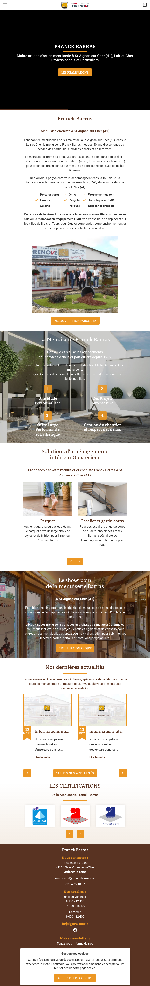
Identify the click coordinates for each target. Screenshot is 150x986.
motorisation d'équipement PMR (59, 219)
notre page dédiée (84, 968)
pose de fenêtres (43, 214)
